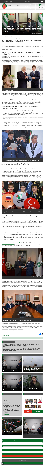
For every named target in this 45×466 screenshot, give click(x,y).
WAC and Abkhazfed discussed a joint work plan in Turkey (32, 344)
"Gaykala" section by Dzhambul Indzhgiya (11, 395)
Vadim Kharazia (7, 14)
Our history (32, 11)
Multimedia (38, 11)
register (7, 334)
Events (19, 11)
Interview (42, 11)
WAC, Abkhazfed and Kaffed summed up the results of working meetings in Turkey (31, 348)
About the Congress (7, 11)
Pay (22, 454)
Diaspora (27, 11)
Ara (42, 7)
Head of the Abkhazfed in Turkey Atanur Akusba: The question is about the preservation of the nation (12, 344)
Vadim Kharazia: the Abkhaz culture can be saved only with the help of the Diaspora (12, 349)
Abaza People (14, 11)
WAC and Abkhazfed (18, 242)
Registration (30, 1)
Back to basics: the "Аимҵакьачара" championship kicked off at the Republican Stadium (11, 409)
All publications (6, 413)
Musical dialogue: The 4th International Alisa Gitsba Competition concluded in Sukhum (11, 405)
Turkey (3, 36)
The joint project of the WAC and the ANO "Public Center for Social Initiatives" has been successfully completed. (11, 400)
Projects (22, 11)
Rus (37, 4)
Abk (37, 7)
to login (3, 334)
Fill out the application (22, 461)
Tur (42, 4)
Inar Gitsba (20, 329)
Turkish (15, 329)
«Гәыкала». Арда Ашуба (29, 434)
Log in (26, 1)
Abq (39, 7)
